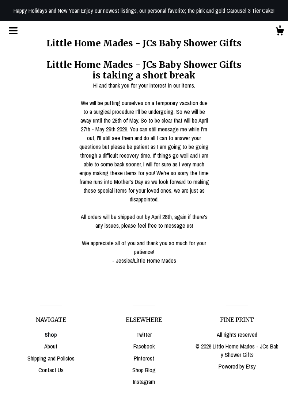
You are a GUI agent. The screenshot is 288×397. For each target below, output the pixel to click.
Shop (51, 335)
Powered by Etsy (237, 366)
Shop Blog (144, 370)
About (50, 346)
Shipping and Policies (51, 358)
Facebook (144, 346)
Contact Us (51, 370)
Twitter (144, 335)
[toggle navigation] (13, 30)
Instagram (144, 382)
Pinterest (144, 358)
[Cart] (280, 32)
